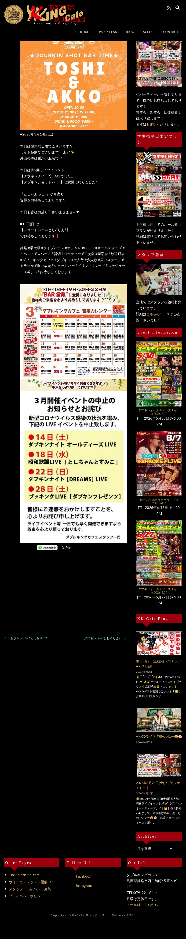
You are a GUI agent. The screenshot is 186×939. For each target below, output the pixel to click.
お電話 (151, 124)
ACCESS (149, 32)
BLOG (130, 32)
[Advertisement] (65, 599)
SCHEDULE (83, 32)
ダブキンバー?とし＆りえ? (25, 638)
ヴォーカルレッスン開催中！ (32, 882)
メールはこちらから (142, 904)
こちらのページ (157, 314)
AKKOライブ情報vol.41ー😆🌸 (159, 736)
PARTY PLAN (108, 32)
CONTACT (171, 32)
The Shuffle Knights (24, 875)
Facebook (78, 876)
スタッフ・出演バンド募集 (30, 889)
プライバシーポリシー (26, 896)
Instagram (78, 885)
